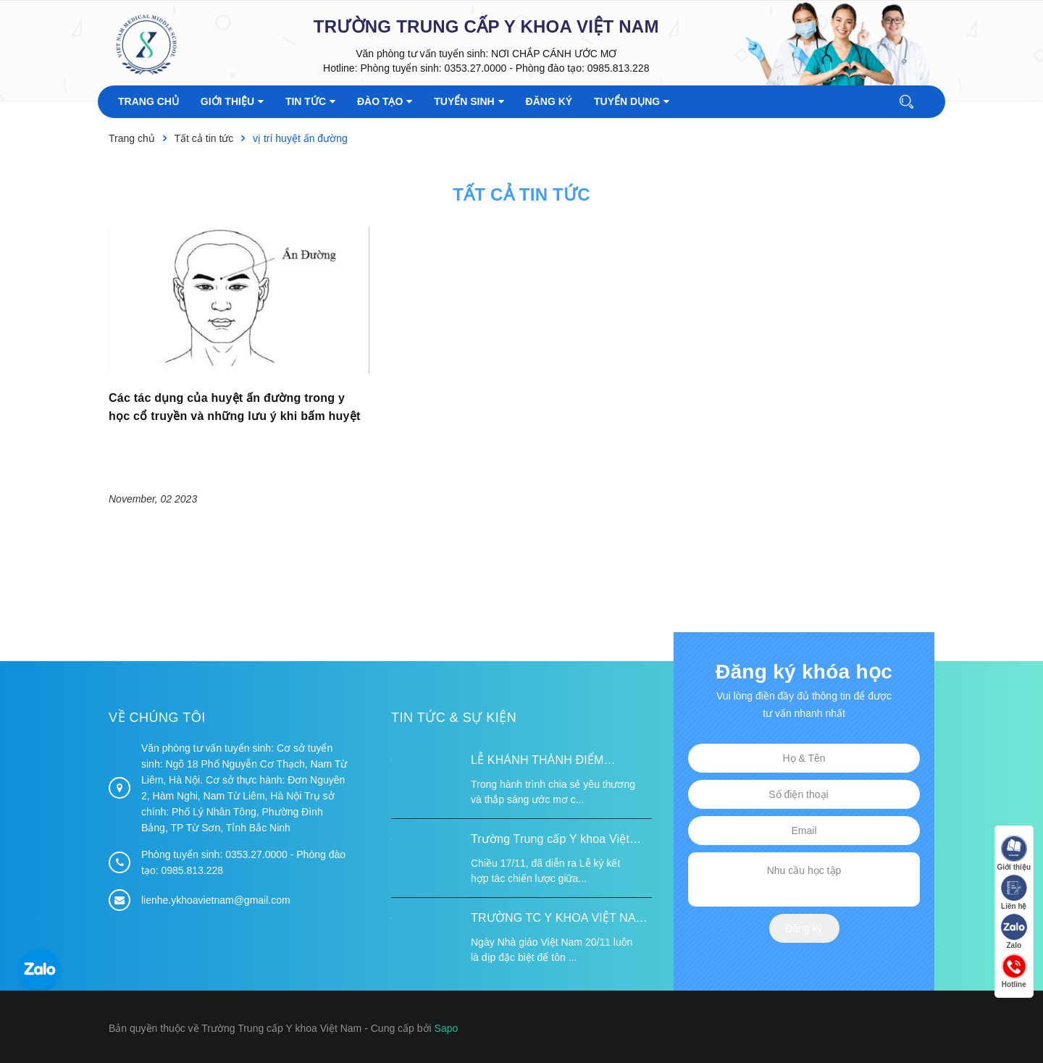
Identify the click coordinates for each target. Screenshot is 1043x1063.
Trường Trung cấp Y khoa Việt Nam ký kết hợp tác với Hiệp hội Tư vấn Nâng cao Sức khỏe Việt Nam (556, 841)
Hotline (1014, 970)
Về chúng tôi (157, 717)
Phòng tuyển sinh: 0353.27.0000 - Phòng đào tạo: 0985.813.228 (504, 68)
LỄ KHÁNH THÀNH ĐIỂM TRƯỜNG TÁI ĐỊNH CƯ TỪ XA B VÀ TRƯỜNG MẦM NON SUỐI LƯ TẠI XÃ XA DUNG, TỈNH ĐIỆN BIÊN (559, 762)
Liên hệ (1014, 892)
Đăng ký (803, 928)
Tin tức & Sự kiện (453, 717)
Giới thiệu (1014, 853)
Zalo (1014, 931)
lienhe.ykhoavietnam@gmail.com (215, 900)
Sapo (446, 1028)
